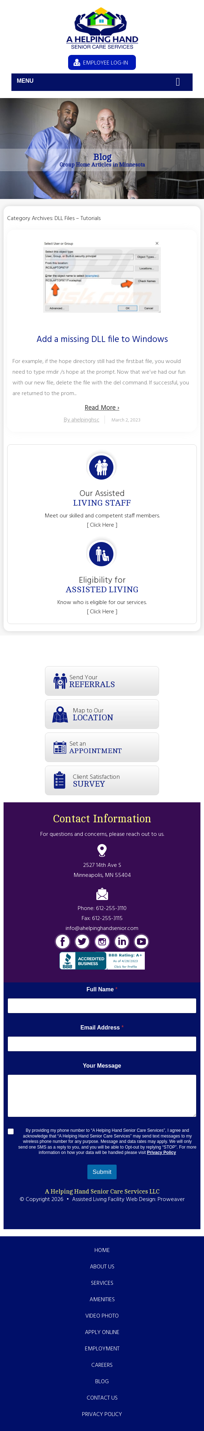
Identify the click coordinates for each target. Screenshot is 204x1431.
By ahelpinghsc (82, 420)
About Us (102, 1267)
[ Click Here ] (102, 525)
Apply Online (102, 1332)
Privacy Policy (161, 1152)
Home (102, 1250)
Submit (102, 1172)
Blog (102, 1381)
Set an (114, 747)
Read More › (102, 408)
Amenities (102, 1299)
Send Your (114, 681)
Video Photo (102, 1316)
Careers (102, 1365)
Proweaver (171, 1199)
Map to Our (116, 714)
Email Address (101, 1027)
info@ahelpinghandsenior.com (102, 928)
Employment (102, 1349)
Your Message (102, 1066)
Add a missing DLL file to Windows (102, 340)
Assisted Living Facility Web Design (113, 1199)
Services (102, 1283)
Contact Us (102, 1398)
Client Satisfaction (116, 780)
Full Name (101, 989)
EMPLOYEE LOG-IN (105, 63)
